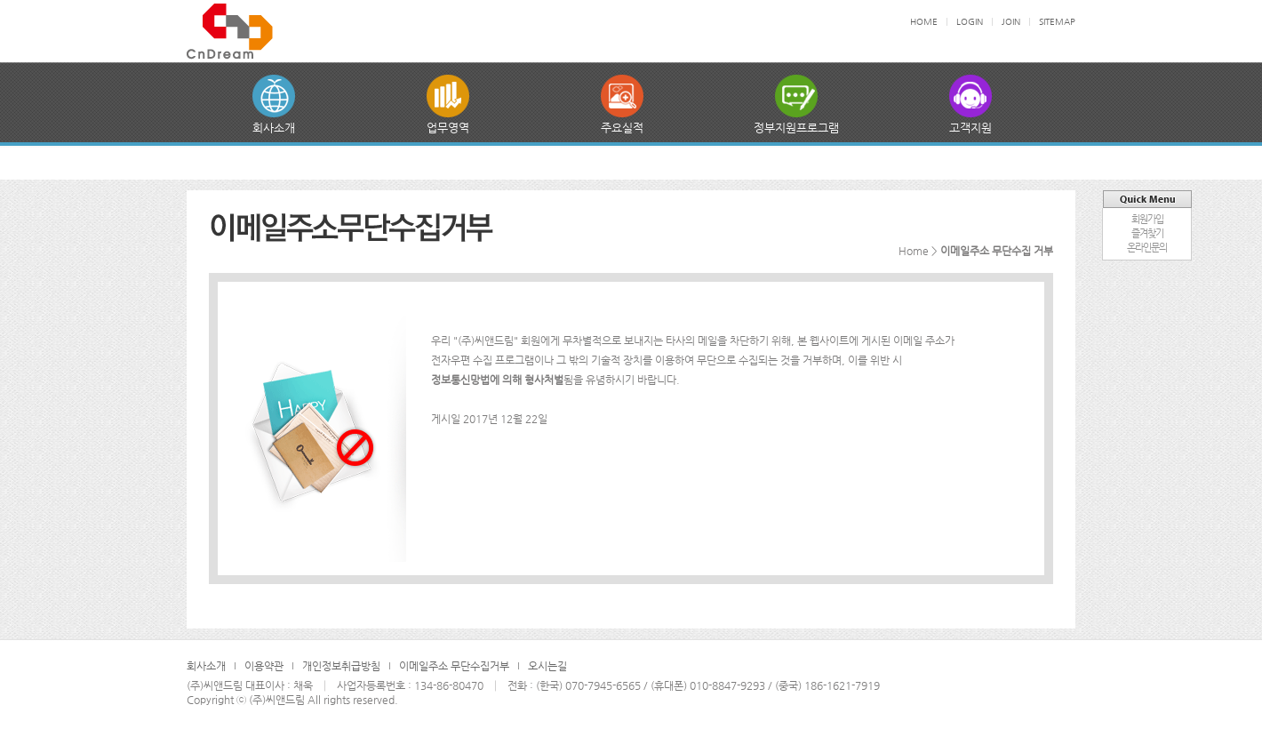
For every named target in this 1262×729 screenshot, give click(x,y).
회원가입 (1147, 219)
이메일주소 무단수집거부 (454, 666)
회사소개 (273, 127)
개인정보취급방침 (341, 666)
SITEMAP (1057, 22)
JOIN (1011, 22)
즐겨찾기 (1147, 233)
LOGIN (969, 22)
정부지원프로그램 (796, 127)
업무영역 (448, 127)
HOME (924, 22)
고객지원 (970, 127)
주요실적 (622, 127)
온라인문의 (1147, 247)
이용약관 (264, 666)
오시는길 (547, 666)
